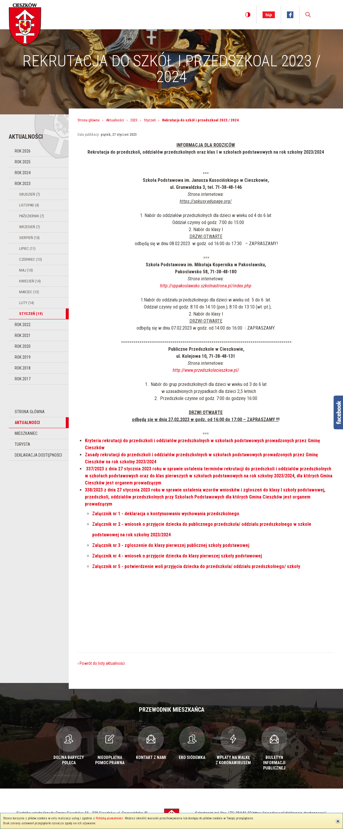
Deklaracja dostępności (38, 455)
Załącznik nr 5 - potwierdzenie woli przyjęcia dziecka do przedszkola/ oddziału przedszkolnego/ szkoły (196, 566)
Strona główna (30, 411)
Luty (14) (26, 303)
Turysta (22, 444)
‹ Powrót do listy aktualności (101, 663)
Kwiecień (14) (30, 281)
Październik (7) (31, 216)
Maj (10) (26, 270)
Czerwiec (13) (30, 259)
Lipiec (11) (27, 248)
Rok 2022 (23, 324)
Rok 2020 (23, 346)
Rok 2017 (23, 379)
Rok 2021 (23, 335)
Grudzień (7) (29, 194)
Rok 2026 (23, 151)
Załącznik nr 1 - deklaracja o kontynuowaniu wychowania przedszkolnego (165, 513)
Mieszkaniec (26, 433)
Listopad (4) (29, 205)
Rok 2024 (23, 172)
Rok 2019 (23, 357)
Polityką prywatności (109, 818)
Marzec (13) (29, 292)
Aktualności (27, 422)
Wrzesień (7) (29, 227)
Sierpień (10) (29, 237)
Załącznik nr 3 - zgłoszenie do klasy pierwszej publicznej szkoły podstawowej (170, 545)
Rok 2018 (23, 368)
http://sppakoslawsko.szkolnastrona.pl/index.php (205, 286)
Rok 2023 (23, 183)
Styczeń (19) (31, 313)
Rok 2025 (23, 162)
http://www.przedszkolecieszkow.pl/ (206, 370)
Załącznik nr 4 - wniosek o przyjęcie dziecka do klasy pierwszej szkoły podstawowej (177, 556)
